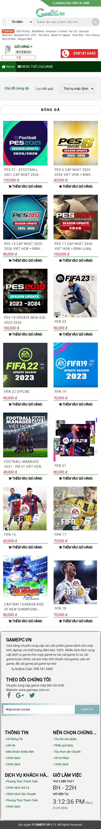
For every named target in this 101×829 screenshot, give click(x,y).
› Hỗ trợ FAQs (61, 758)
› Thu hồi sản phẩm (65, 739)
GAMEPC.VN (42, 824)
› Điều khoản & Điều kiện (19, 751)
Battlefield (38, 31)
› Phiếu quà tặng (63, 745)
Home (8, 67)
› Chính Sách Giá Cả (17, 787)
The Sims (43, 35)
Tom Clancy (92, 35)
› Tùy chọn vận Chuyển (67, 751)
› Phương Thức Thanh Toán (21, 781)
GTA (33, 35)
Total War (77, 35)
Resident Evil (21, 35)
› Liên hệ (10, 745)
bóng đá (16, 88)
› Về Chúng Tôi (13, 739)
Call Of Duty (22, 31)
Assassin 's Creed (56, 31)
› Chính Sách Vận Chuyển (20, 794)
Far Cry (72, 31)
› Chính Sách (12, 758)
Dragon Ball (24, 39)
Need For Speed (60, 35)
